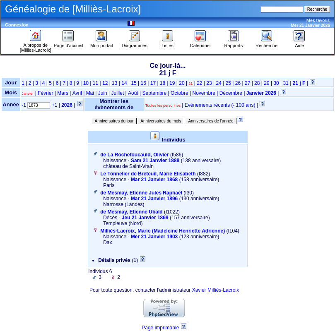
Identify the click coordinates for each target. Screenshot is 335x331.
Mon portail (101, 43)
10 (86, 83)
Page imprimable (160, 328)
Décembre (230, 93)
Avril (77, 93)
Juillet (117, 93)
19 (172, 83)
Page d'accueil (68, 43)
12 (105, 83)
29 (266, 83)
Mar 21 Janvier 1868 (154, 179)
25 (228, 83)
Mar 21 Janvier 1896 (154, 198)
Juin (102, 93)
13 (114, 83)
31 (286, 83)
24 (218, 83)
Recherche (266, 43)
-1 (24, 105)
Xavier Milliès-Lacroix (215, 290)
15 (133, 83)
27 (247, 83)
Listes (167, 43)
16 (143, 83)
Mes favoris (318, 20)
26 (238, 83)
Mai (90, 93)
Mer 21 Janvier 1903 (154, 237)
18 (162, 83)
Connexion (17, 24)
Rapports (233, 43)
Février (45, 93)
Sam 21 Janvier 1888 (155, 160)
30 (276, 83)
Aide (299, 43)
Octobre (179, 93)
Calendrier (200, 43)
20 (181, 83)
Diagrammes (134, 43)
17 (153, 83)
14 (124, 83)
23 (209, 83)
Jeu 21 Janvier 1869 (145, 218)
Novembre (204, 93)
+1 (55, 105)
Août (133, 93)
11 (95, 83)
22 (199, 83)
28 (257, 83)
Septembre (154, 93)
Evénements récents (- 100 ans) (220, 105)
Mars (62, 93)
